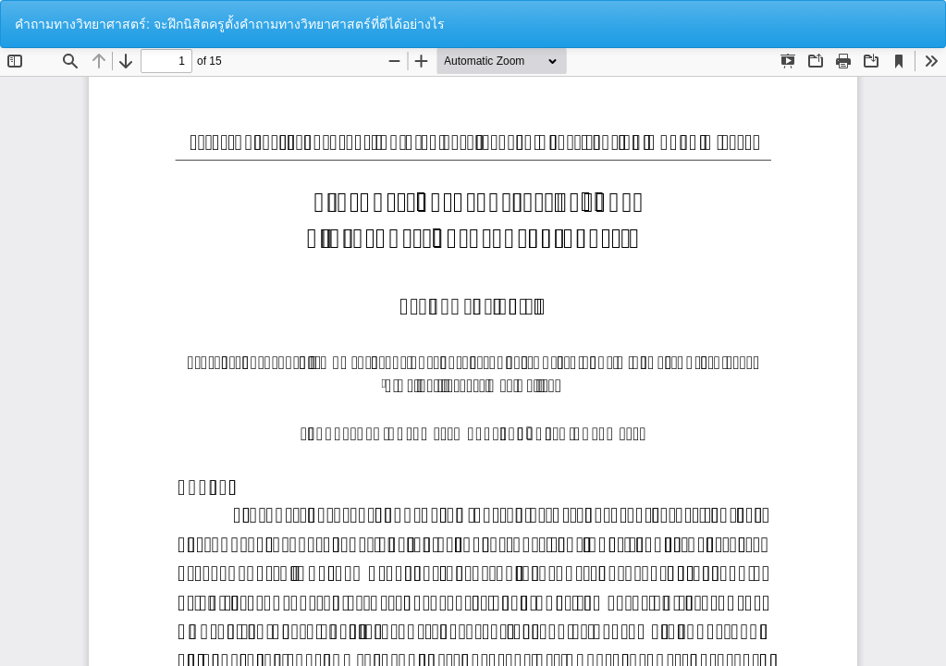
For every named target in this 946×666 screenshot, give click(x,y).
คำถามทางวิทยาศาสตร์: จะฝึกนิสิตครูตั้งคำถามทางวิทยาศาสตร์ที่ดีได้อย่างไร (230, 24)
